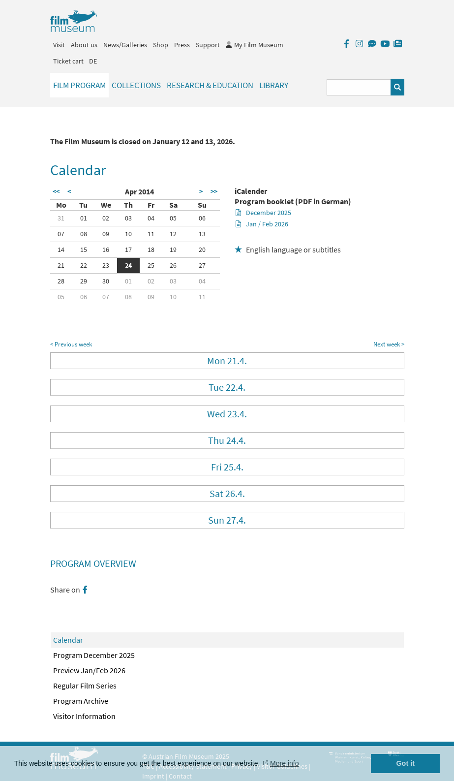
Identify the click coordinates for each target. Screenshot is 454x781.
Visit (59, 44)
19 (173, 249)
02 (105, 218)
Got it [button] (405, 763)
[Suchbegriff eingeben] (359, 87)
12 (173, 233)
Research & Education (210, 85)
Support (208, 44)
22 (83, 265)
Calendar (68, 640)
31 (61, 218)
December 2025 (263, 212)
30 (105, 281)
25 (151, 265)
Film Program (79, 85)
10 (128, 233)
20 (202, 249)
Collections (136, 85)
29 (83, 281)
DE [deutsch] (93, 61)
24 (128, 265)
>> (214, 191)
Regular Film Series (85, 685)
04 (151, 218)
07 (61, 233)
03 (128, 218)
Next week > (388, 344)
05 (173, 218)
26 (173, 265)
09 (105, 233)
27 (202, 265)
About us (84, 44)
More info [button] (284, 763)
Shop (160, 44)
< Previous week (71, 344)
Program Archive (80, 701)
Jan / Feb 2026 (262, 223)
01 (83, 218)
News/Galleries (125, 44)
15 (83, 249)
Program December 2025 (94, 655)
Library (273, 85)
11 (151, 233)
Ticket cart (68, 61)
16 (105, 249)
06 (202, 218)
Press (182, 44)
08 (83, 233)
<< (56, 191)
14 (61, 249)
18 (151, 249)
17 (128, 249)
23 (105, 265)
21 (61, 265)
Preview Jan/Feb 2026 (89, 670)
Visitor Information (84, 716)
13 (202, 233)
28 (61, 281)
